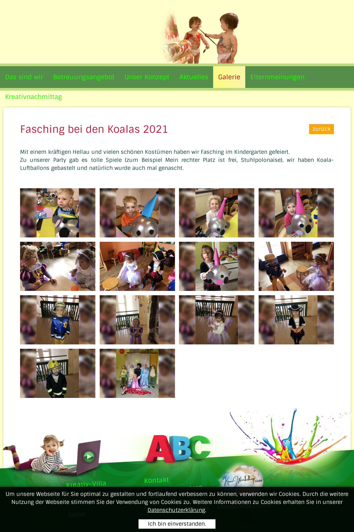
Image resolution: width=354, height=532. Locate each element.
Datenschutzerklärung (176, 510)
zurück (322, 128)
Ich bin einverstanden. (177, 523)
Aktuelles (193, 77)
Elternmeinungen (277, 77)
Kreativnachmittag (33, 97)
